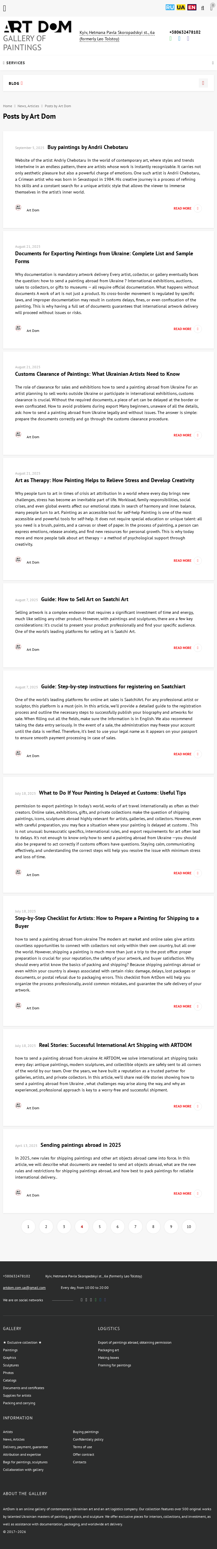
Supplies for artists (17, 1395)
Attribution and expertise (22, 1454)
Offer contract (83, 1454)
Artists (8, 1431)
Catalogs (9, 1380)
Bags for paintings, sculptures (25, 1462)
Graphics (9, 1357)
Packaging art (108, 1350)
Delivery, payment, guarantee (25, 1447)
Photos (8, 1372)
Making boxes (108, 1357)
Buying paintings (86, 1431)
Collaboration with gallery (23, 1469)
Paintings (10, 1350)
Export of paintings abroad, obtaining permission (135, 1342)
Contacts (79, 1462)
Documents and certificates (23, 1387)
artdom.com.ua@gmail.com (24, 1287)
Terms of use (82, 1447)
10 (189, 1226)
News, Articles (28, 106)
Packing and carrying (19, 1403)
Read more (188, 208)
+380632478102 (185, 32)
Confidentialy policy (88, 1439)
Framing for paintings (114, 1365)
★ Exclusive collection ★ (22, 1342)
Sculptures (11, 1365)
